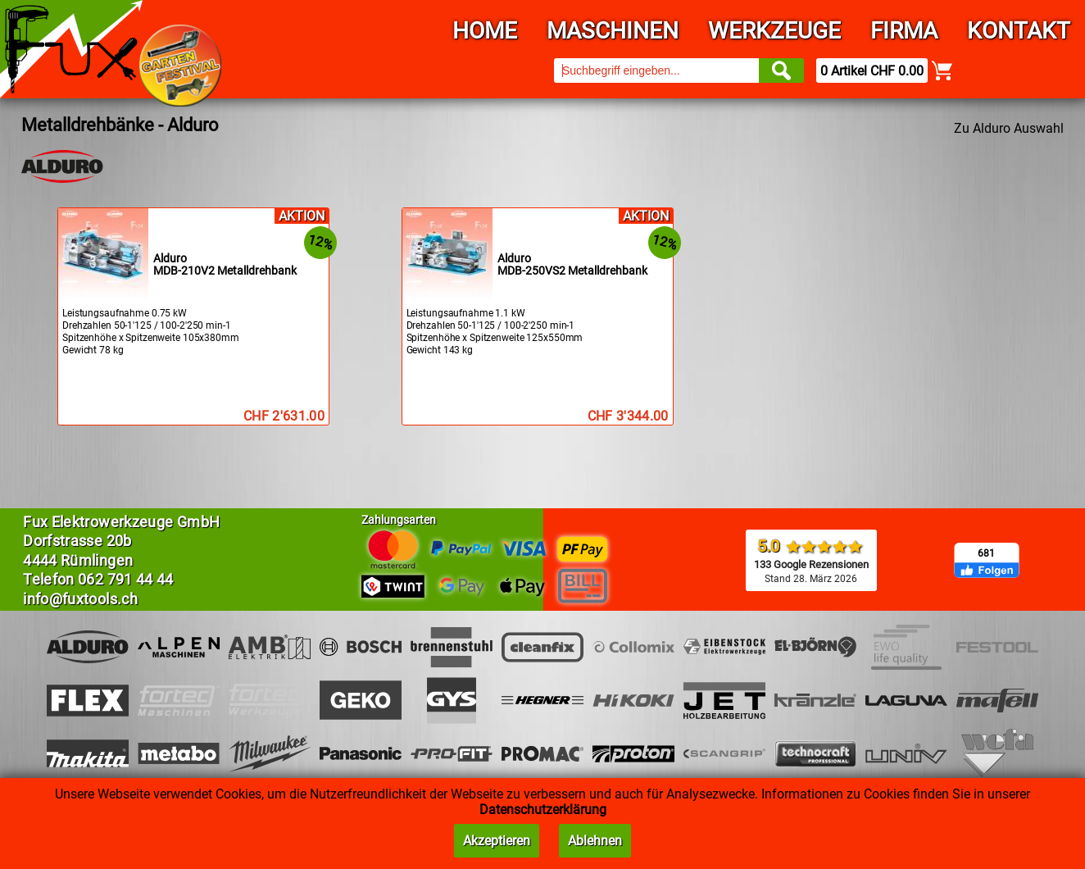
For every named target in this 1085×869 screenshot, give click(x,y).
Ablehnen (595, 841)
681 (986, 553)
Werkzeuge (774, 30)
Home (484, 30)
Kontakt (1018, 30)
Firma (903, 30)
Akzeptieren (496, 841)
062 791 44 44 (126, 579)
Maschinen (613, 30)
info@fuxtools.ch (80, 598)
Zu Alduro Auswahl (1009, 128)
